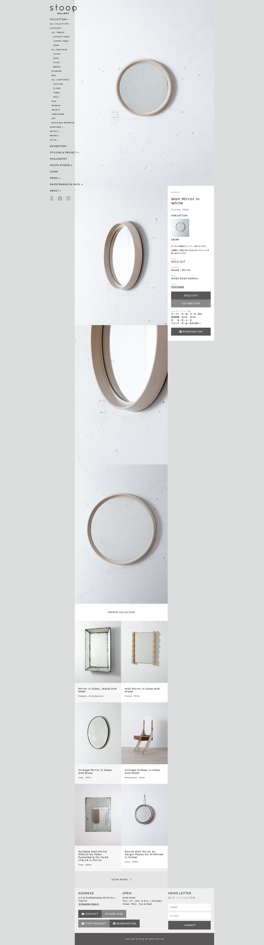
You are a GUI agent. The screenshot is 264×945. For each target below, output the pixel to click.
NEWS (53, 178)
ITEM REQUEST (95, 923)
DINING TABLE (61, 37)
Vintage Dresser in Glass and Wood (142, 772)
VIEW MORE (119, 879)
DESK (56, 45)
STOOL (56, 62)
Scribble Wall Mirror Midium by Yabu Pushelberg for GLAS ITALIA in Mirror (93, 856)
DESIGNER (55, 127)
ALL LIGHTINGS (60, 80)
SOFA (56, 58)
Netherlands (131, 777)
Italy (80, 777)
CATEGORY (55, 28)
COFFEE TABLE (61, 41)
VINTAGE (177, 286)
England (82, 696)
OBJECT (56, 110)
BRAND (53, 136)
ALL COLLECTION (59, 24)
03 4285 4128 (191, 303)
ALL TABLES (58, 32)
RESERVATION (193, 331)
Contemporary (96, 696)
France (175, 209)
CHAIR (56, 54)
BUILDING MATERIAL (63, 123)
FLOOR (57, 88)
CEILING (58, 84)
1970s (136, 696)
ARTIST (54, 131)
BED (54, 75)
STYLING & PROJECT (63, 152)
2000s (88, 865)
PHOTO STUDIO (60, 165)
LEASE (54, 171)
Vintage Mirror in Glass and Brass (95, 772)
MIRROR (56, 105)
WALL (56, 97)
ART (54, 118)
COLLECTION (58, 19)
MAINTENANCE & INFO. (65, 184)
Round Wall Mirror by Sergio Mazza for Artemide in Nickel (144, 854)
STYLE (53, 140)
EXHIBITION (58, 146)
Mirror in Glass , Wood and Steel (97, 690)
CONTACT (91, 913)
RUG (54, 101)
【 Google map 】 (88, 904)
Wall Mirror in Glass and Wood (142, 690)
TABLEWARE (58, 114)
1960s (185, 209)
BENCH (57, 67)
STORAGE (56, 71)
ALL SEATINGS (59, 50)
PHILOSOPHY (58, 159)
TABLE (56, 93)
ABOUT (54, 190)
